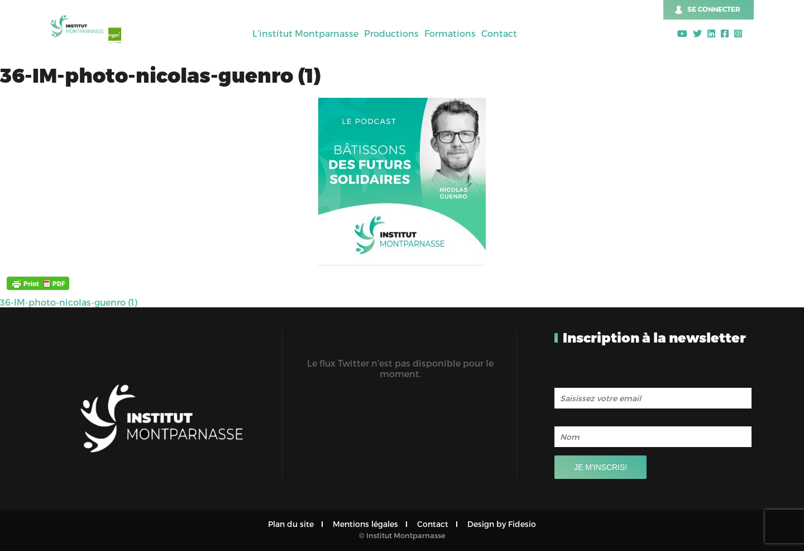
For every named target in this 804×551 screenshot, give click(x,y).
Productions (391, 33)
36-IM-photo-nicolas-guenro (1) (68, 302)
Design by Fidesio (501, 524)
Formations (450, 33)
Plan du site (291, 524)
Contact (499, 33)
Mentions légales (365, 524)
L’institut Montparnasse (305, 33)
